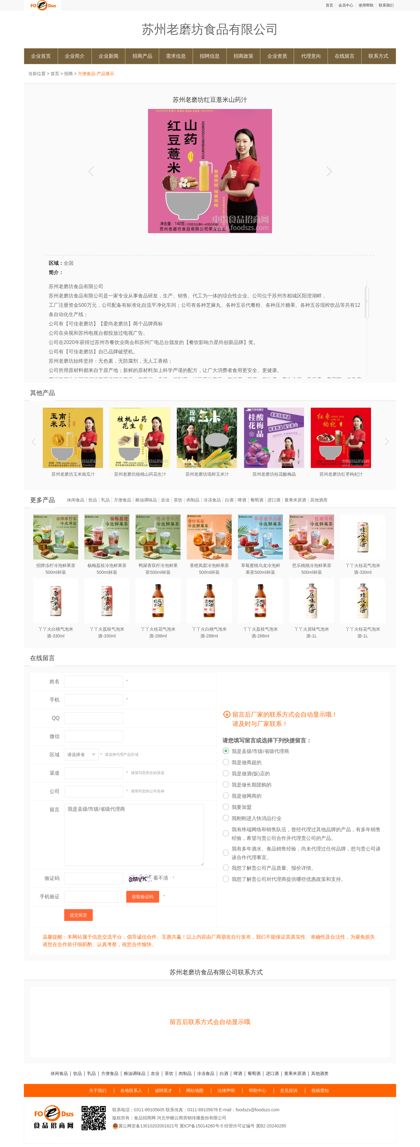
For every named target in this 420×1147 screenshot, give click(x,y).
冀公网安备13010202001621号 (145, 1125)
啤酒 (242, 499)
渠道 (55, 773)
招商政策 (243, 56)
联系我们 (386, 5)
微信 (55, 736)
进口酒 (273, 499)
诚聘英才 (163, 1090)
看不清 (160, 878)
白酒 (229, 499)
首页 (329, 5)
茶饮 (178, 499)
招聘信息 (210, 56)
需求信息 (176, 56)
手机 (55, 699)
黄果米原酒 (295, 499)
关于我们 (97, 1090)
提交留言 (78, 915)
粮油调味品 (146, 499)
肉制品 (192, 499)
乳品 (105, 499)
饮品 (92, 499)
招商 (68, 73)
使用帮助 (366, 5)
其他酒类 (319, 499)
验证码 (52, 878)
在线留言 (345, 56)
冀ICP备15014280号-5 (201, 1125)
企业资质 (277, 56)
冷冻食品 (212, 499)
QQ (56, 718)
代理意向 (311, 56)
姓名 (55, 681)
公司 (55, 791)
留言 (55, 809)
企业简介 (75, 56)
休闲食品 (75, 499)
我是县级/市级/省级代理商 (134, 835)
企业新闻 (108, 56)
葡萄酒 (256, 499)
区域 (55, 754)
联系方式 (378, 56)
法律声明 (226, 1090)
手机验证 (50, 896)
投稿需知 (320, 1090)
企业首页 (41, 56)
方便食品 (122, 499)
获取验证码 (143, 896)
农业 (165, 499)
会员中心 (345, 5)
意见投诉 (288, 1090)
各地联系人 (131, 1090)
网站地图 (194, 1090)
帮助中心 (257, 1090)
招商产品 (142, 56)
